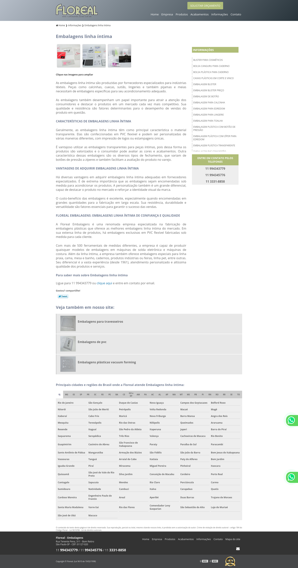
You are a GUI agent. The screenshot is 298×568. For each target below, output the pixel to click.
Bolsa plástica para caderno (211, 72)
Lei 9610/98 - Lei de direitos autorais (85, 530)
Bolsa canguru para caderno (211, 66)
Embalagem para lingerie (208, 114)
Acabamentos (199, 14)
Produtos (182, 14)
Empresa (167, 14)
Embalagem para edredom (209, 108)
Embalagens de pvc (92, 342)
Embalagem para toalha (208, 120)
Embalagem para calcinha (209, 102)
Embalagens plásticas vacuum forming (107, 362)
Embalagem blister (204, 84)
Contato (236, 14)
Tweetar (63, 296)
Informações (219, 14)
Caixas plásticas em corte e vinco (213, 78)
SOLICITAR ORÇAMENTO (205, 5)
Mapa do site (232, 539)
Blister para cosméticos (208, 60)
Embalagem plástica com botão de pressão (214, 128)
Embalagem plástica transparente (214, 145)
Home (155, 14)
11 (67, 550)
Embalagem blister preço (208, 90)
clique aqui (104, 283)
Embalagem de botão (206, 96)
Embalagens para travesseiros (100, 321)
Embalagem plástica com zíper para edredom (214, 138)
